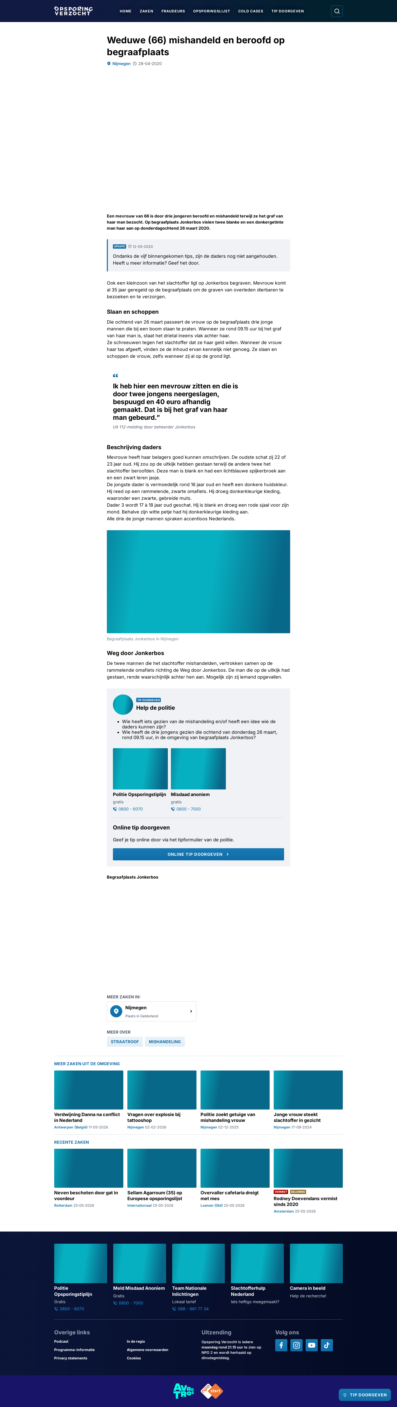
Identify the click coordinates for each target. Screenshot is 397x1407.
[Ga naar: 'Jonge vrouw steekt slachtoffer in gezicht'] (308, 1100)
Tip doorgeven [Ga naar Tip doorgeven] (289, 11)
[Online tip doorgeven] (198, 854)
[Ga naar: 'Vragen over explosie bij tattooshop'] (161, 1100)
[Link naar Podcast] (88, 1341)
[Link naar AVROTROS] (183, 1391)
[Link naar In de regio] (161, 1341)
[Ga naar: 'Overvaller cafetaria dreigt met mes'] (235, 1181)
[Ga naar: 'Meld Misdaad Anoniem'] (139, 1274)
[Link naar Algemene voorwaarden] (161, 1349)
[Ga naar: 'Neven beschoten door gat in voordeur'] (88, 1181)
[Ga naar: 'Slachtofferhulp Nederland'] (257, 1274)
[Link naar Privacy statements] (88, 1358)
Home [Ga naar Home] (128, 11)
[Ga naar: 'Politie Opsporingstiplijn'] (140, 779)
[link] (151, 1011)
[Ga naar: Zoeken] (337, 11)
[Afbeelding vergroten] (285, 534)
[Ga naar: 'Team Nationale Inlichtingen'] (198, 1277)
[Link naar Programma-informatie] (88, 1349)
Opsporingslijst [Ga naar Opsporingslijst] (213, 11)
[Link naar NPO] (212, 1391)
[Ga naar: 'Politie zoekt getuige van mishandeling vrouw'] (235, 1100)
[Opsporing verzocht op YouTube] (312, 1345)
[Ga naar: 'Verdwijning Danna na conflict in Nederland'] (88, 1100)
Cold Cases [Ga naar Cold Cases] (252, 11)
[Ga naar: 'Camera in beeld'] (316, 1271)
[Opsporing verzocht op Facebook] (281, 1345)
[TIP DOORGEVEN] (360, 1395)
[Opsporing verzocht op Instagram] (296, 1345)
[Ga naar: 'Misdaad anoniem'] (198, 779)
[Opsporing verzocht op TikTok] (327, 1345)
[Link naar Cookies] (161, 1358)
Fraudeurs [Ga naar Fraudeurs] (175, 11)
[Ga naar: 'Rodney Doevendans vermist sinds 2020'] (308, 1181)
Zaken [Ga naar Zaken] (148, 11)
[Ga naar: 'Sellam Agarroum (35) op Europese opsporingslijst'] (161, 1181)
